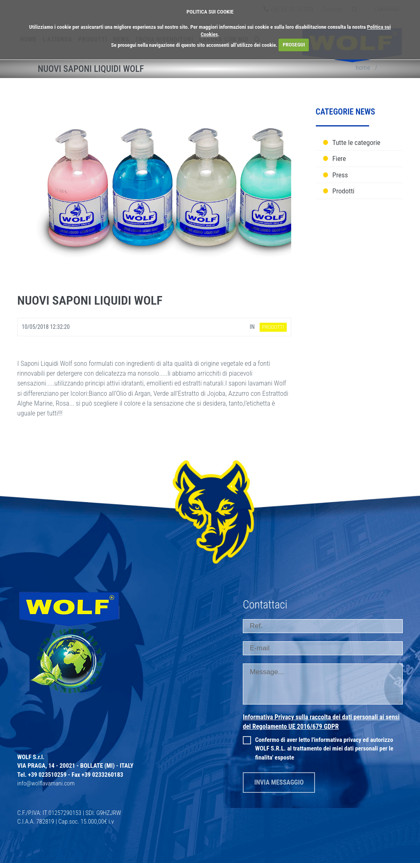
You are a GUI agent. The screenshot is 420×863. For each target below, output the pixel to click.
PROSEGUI (294, 44)
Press (340, 175)
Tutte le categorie (356, 142)
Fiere (339, 158)
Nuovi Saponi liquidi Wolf (89, 300)
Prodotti (343, 191)
